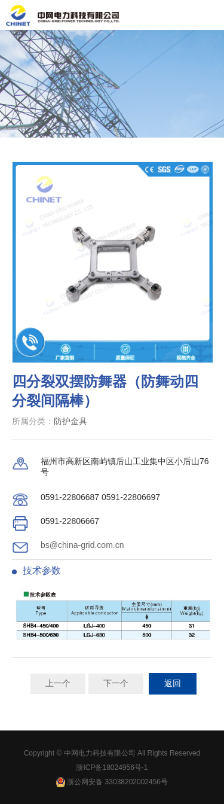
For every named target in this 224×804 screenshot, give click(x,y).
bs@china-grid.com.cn (82, 545)
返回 (172, 683)
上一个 (57, 683)
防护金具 (70, 421)
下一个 (115, 683)
